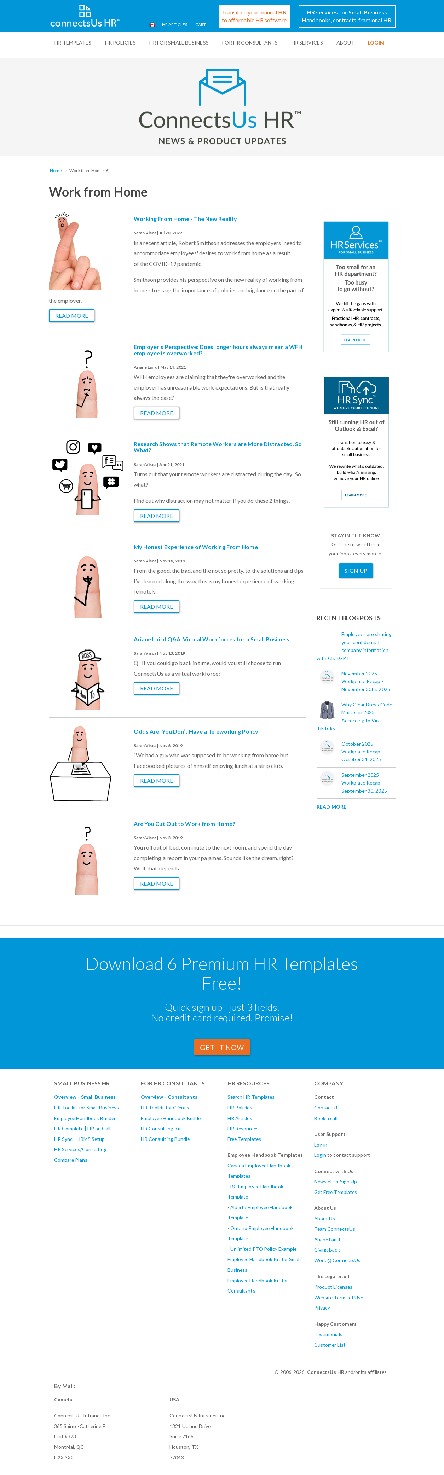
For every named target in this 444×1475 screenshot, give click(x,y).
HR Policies (120, 43)
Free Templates (244, 1139)
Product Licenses (333, 1287)
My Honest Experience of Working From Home (196, 546)
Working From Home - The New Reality (185, 218)
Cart (200, 24)
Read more (71, 315)
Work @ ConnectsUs (337, 1260)
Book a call (326, 1118)
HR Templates (72, 43)
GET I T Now (222, 1047)
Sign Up (356, 570)
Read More (331, 807)
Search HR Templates (251, 1097)
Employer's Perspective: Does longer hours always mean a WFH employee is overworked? (218, 349)
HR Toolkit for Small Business (86, 1107)
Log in (321, 1145)
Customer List (330, 1345)
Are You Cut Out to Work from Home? (184, 823)
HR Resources (243, 1128)
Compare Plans (70, 1160)
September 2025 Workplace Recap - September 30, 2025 (364, 783)
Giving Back (327, 1250)
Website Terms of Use (338, 1297)
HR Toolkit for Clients (165, 1107)
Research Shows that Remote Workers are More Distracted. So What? (218, 447)
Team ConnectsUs (335, 1229)
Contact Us (327, 1107)
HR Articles (174, 24)
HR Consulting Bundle (165, 1139)
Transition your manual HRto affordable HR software (254, 16)
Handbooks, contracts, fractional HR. (347, 16)
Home (56, 170)
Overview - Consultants (169, 1097)
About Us (324, 1218)
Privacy (322, 1308)
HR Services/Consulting (80, 1149)
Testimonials (328, 1334)
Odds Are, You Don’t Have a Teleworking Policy (196, 731)
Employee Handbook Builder (85, 1118)
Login (320, 1155)
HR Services (307, 43)
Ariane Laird (327, 1239)
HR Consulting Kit (161, 1128)
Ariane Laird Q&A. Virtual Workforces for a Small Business (212, 639)
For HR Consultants (250, 43)
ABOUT (345, 43)
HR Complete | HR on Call (82, 1128)
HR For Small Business (179, 43)
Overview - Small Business (85, 1097)
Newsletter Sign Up (335, 1181)
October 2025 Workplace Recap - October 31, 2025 (362, 752)
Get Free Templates (335, 1192)
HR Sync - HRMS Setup (79, 1139)
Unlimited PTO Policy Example (263, 1249)
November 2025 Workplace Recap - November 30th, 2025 (365, 681)
